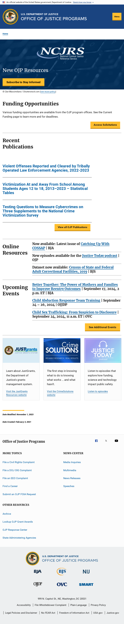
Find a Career (10, 486)
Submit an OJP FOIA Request (19, 494)
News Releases (71, 478)
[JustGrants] (21, 350)
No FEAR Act (48, 612)
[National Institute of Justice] (86, 574)
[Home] (54, 16)
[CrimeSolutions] (62, 350)
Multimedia (69, 470)
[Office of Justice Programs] (10, 17)
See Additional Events (102, 327)
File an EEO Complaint (15, 478)
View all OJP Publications (72, 227)
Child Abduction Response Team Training (66, 300)
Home (5, 34)
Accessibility (24, 605)
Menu (116, 16)
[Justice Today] (102, 350)
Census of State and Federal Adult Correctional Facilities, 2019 (73, 269)
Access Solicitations (105, 124)
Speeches (68, 486)
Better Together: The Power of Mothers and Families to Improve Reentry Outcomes (75, 287)
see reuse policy (48, 91)
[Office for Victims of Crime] (62, 586)
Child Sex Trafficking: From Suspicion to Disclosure (74, 312)
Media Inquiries (72, 462)
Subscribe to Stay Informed (23, 82)
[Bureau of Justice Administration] (37, 574)
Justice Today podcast (99, 256)
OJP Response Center (15, 529)
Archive (7, 513)
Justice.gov (113, 612)
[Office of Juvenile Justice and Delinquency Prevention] (38, 587)
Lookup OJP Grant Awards (18, 521)
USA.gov (98, 612)
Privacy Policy (98, 605)
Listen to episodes (98, 391)
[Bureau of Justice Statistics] (62, 576)
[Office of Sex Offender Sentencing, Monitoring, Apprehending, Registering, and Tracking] (86, 586)
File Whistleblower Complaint (50, 605)
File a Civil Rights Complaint (19, 462)
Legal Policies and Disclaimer (21, 612)
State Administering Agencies (19, 537)
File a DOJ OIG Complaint (17, 470)
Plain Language (78, 605)
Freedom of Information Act (74, 612)
